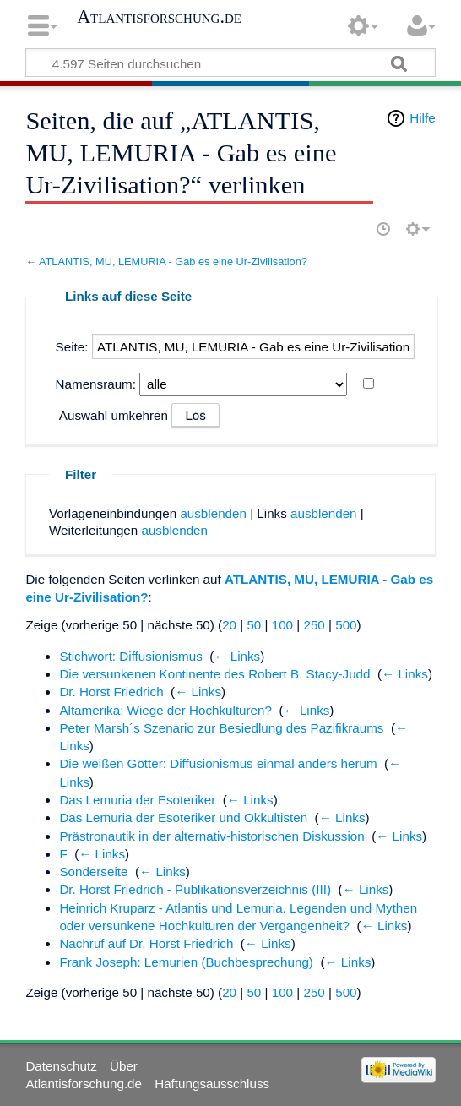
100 (282, 625)
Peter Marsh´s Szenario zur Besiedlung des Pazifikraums (221, 728)
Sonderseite (93, 871)
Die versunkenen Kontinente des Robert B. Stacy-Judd (214, 674)
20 (229, 625)
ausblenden (213, 513)
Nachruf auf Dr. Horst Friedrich (146, 943)
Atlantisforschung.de (159, 17)
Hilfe (422, 118)
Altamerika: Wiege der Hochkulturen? (165, 710)
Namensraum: (96, 384)
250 (313, 625)
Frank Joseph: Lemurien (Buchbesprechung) (186, 962)
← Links (237, 656)
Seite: (72, 347)
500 (345, 625)
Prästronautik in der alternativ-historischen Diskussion (211, 836)
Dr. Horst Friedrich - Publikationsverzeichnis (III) (195, 889)
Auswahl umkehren (113, 415)
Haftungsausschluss (212, 1083)
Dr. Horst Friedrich (111, 691)
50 (254, 625)
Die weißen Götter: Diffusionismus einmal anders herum (218, 763)
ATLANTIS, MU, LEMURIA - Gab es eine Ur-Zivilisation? (173, 261)
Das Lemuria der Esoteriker (137, 800)
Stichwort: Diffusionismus (130, 656)
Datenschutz (60, 1066)
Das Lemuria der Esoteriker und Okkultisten (183, 817)
